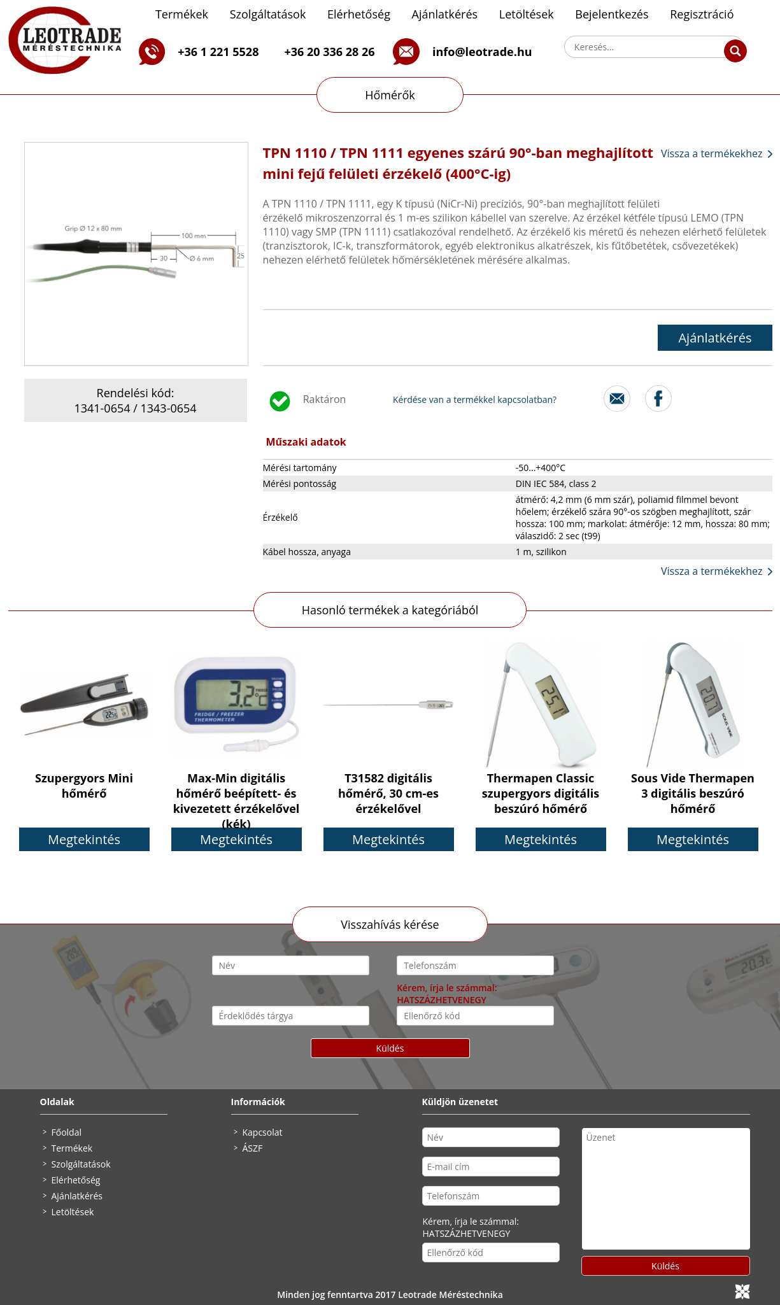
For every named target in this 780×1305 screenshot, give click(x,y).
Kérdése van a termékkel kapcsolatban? (475, 399)
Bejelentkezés (611, 14)
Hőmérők (390, 94)
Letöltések (526, 14)
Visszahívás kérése (390, 924)
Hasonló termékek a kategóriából (390, 609)
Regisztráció (702, 14)
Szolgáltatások (268, 14)
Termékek (181, 14)
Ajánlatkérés (445, 14)
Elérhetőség (358, 14)
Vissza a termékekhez (712, 153)
